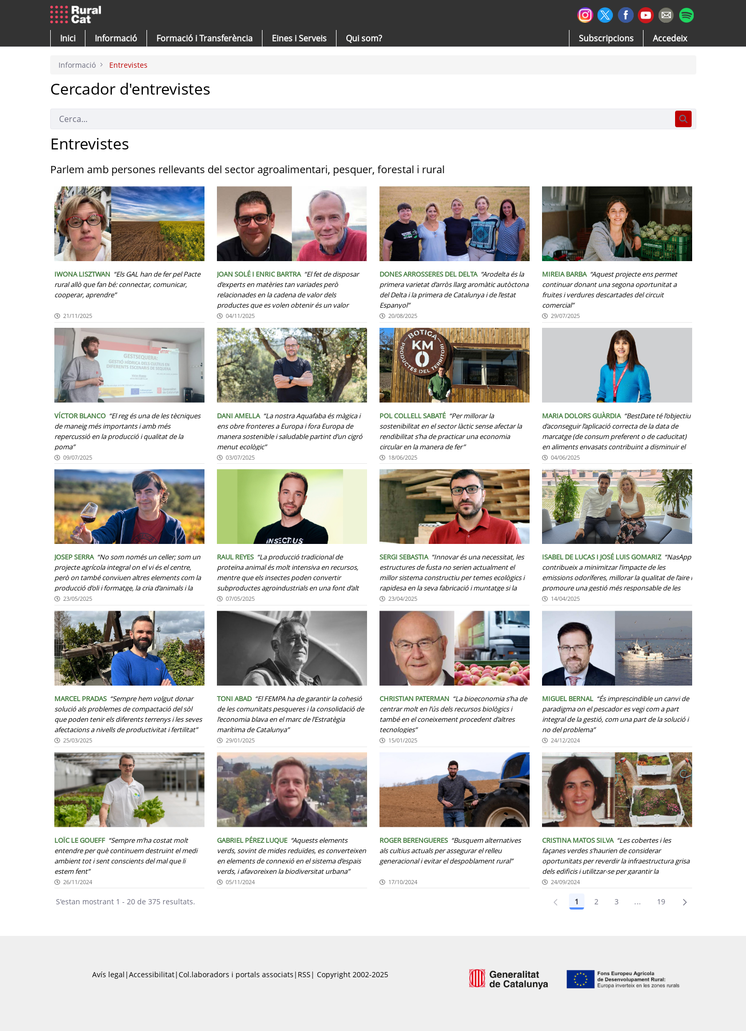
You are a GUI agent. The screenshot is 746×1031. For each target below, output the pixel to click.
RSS (304, 974)
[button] (68, 38)
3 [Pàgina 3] (617, 901)
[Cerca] (360, 119)
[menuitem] (204, 38)
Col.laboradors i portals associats (236, 974)
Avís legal (108, 974)
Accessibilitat (151, 974)
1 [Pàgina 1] (577, 901)
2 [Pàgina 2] (596, 901)
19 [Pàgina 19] (661, 901)
